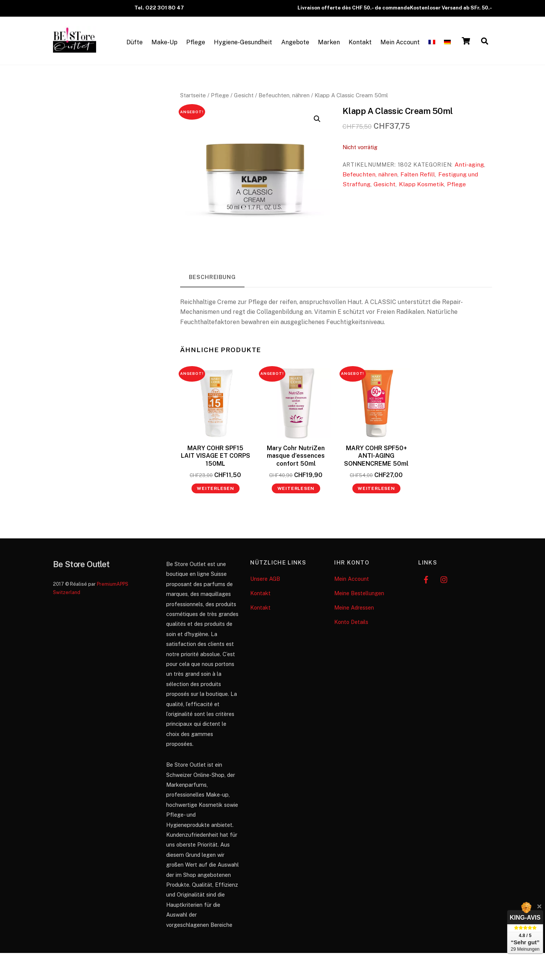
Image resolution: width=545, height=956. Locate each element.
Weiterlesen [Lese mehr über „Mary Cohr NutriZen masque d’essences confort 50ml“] (296, 491)
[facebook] (425, 582)
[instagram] (444, 582)
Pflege (195, 44)
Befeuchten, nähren (284, 98)
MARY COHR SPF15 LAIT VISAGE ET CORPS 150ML (215, 459)
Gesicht (244, 98)
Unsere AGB (265, 582)
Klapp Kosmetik (421, 187)
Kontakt (360, 44)
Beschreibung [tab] (212, 280)
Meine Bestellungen (359, 596)
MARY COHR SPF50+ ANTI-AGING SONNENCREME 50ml (376, 459)
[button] (317, 122)
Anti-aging (469, 167)
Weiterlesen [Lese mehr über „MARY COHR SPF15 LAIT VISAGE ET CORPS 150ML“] (215, 491)
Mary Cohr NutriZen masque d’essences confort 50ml (296, 459)
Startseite (193, 98)
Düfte (134, 44)
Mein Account (400, 44)
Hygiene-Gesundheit (243, 44)
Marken (329, 44)
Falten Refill (417, 177)
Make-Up (164, 44)
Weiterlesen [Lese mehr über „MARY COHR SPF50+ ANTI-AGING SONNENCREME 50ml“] (376, 491)
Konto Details (351, 625)
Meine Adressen (354, 610)
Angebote (295, 44)
